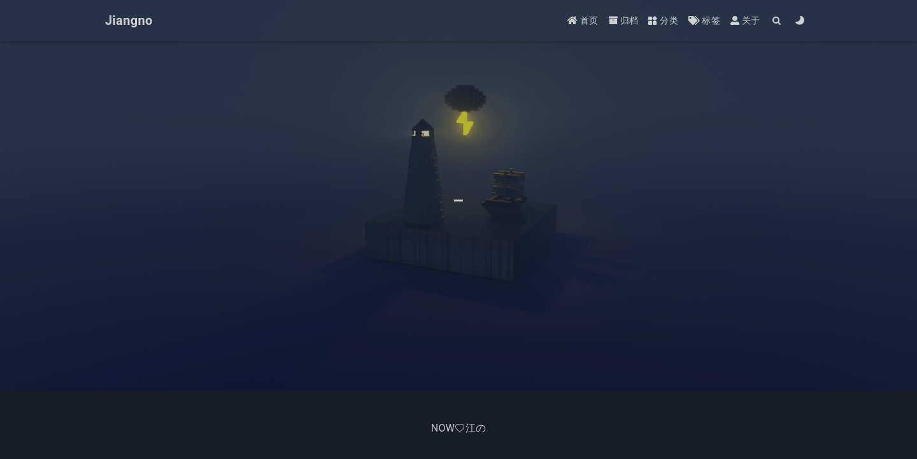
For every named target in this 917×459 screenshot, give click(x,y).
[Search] (777, 21)
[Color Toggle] (800, 21)
